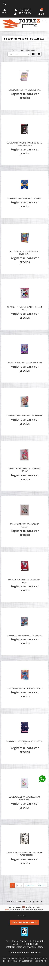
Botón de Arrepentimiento (24, 922)
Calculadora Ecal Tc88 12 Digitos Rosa (24, 89)
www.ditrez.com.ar (35, 946)
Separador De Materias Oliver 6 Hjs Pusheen (24, 525)
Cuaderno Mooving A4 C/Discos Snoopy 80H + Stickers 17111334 (24, 853)
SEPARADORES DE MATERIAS (29, 39)
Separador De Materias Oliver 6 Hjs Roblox (24, 635)
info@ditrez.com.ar (15, 946)
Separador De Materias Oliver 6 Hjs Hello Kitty (24, 308)
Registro (24, 13)
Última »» (41, 885)
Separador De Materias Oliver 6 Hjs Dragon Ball (24, 252)
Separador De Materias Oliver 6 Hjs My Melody (24, 469)
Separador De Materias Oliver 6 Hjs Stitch (24, 688)
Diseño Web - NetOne (11, 958)
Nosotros (21, 915)
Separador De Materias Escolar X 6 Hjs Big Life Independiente (24, 144)
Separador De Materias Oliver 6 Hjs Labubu (24, 415)
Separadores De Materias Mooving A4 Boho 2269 (24, 742)
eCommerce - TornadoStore (35, 958)
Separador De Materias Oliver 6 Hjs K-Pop (24, 362)
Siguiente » (29, 885)
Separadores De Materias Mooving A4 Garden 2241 (24, 798)
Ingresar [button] (25, 9)
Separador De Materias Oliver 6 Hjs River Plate (24, 581)
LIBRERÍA (8, 39)
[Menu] (44, 21)
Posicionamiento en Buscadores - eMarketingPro (25, 961)
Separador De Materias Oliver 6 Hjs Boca (24, 198)
